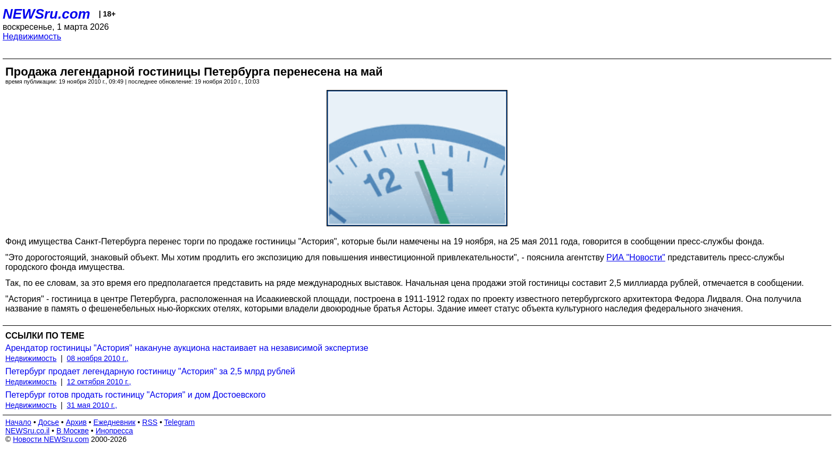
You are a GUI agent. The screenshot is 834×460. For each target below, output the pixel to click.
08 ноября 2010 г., (98, 358)
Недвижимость (32, 36)
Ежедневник (115, 422)
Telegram (179, 422)
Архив (76, 422)
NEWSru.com (46, 14)
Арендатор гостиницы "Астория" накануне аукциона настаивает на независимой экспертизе (186, 347)
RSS (149, 422)
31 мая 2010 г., (92, 405)
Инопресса (115, 430)
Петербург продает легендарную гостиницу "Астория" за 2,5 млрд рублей (150, 371)
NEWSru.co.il (27, 430)
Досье (48, 422)
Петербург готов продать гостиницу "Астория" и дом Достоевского (135, 394)
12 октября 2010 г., (99, 381)
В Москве (72, 430)
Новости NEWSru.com (51, 439)
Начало (18, 422)
